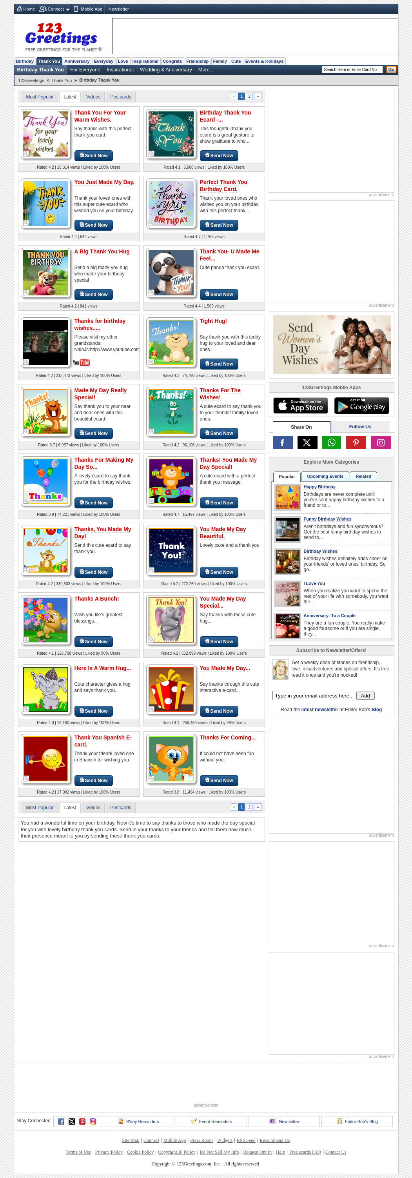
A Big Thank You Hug (102, 251)
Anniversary (77, 61)
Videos (93, 97)
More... (206, 70)
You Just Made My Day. (104, 182)
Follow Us (360, 427)
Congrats (172, 61)
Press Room (201, 1140)
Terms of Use (78, 1152)
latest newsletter (319, 709)
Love (123, 61)
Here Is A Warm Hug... (102, 668)
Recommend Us (275, 1140)
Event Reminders (211, 1121)
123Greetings (31, 80)
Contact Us (336, 1152)
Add (365, 696)
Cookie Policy (140, 1152)
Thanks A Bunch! (96, 598)
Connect (56, 9)
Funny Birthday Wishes (328, 519)
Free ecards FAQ (305, 1152)
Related (363, 476)
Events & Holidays (264, 61)
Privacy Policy (109, 1152)
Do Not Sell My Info (219, 1152)
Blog (377, 709)
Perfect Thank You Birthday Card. (224, 185)
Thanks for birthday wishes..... (100, 324)
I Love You (314, 583)
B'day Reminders (138, 1121)
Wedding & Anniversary (166, 70)
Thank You (49, 61)
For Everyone (85, 70)
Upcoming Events (325, 476)
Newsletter (119, 9)
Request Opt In (257, 1152)
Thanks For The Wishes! (220, 394)
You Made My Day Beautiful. (223, 532)
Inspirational (145, 61)
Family (220, 61)
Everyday (104, 61)
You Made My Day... (225, 668)
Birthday (25, 61)
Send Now (94, 155)
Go (391, 69)
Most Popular (40, 97)
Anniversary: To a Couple (330, 615)
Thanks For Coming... (228, 737)
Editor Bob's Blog (357, 1121)
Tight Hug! (213, 321)
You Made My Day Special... (223, 602)
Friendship (197, 61)
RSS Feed (246, 1140)
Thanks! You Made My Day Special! (228, 463)
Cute (236, 61)
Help (280, 1152)
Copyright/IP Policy (177, 1152)
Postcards (120, 97)
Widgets (225, 1140)
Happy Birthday (320, 486)
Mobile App (91, 9)
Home (29, 9)
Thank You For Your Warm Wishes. (100, 116)
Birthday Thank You (40, 70)
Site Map (131, 1140)
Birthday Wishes (321, 551)
